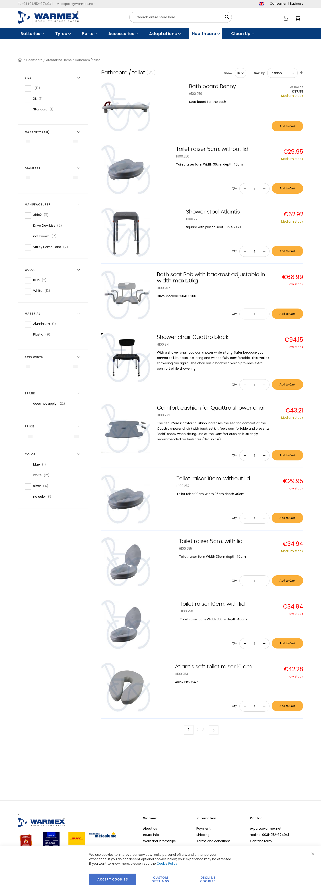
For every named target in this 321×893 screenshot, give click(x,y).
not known (46, 236)
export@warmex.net (266, 828)
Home (20, 60)
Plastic (43, 334)
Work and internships (159, 841)
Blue (41, 280)
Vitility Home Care (52, 246)
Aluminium (46, 323)
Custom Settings (160, 879)
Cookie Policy (167, 863)
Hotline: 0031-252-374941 (269, 835)
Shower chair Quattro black (192, 337)
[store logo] (48, 17)
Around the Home (59, 60)
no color (44, 496)
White (43, 290)
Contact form (261, 841)
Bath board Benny (212, 86)
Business (296, 3)
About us (150, 828)
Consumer (278, 3)
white (42, 475)
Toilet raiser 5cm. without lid (212, 149)
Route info (151, 835)
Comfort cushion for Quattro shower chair (211, 408)
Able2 (42, 214)
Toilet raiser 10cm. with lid (212, 604)
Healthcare (34, 60)
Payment (203, 828)
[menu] (160, 33)
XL (39, 98)
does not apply (50, 403)
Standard (44, 109)
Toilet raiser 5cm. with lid (211, 541)
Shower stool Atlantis (213, 212)
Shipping (203, 835)
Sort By (259, 73)
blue (41, 464)
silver (42, 485)
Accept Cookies (112, 879)
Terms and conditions (213, 841)
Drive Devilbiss (49, 225)
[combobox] (180, 17)
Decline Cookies (208, 879)
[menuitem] (32, 33)
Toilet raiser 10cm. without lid (213, 478)
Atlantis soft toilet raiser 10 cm (213, 666)
